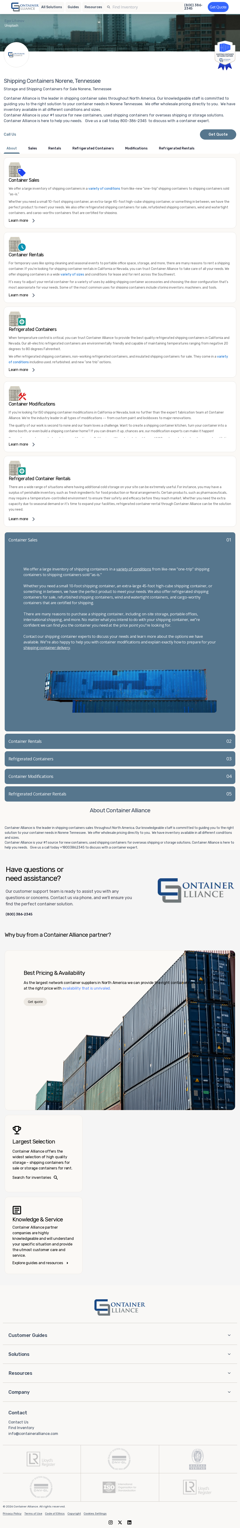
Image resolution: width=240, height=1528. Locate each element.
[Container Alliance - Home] (120, 1307)
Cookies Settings (95, 1513)
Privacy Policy (12, 1513)
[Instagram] (110, 1522)
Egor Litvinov (14, 21)
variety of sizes (72, 274)
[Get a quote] (218, 7)
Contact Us (18, 1422)
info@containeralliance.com (33, 1433)
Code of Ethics (55, 1513)
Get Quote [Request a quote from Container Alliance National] (218, 134)
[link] (120, 192)
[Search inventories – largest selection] (43, 1153)
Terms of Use (33, 1513)
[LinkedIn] (129, 1522)
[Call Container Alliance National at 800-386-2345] (10, 134)
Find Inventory (21, 1428)
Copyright (74, 1513)
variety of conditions (104, 189)
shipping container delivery (46, 647)
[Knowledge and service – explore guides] (43, 1235)
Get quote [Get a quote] (35, 1001)
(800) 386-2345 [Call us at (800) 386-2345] (193, 7)
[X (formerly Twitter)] (120, 1522)
